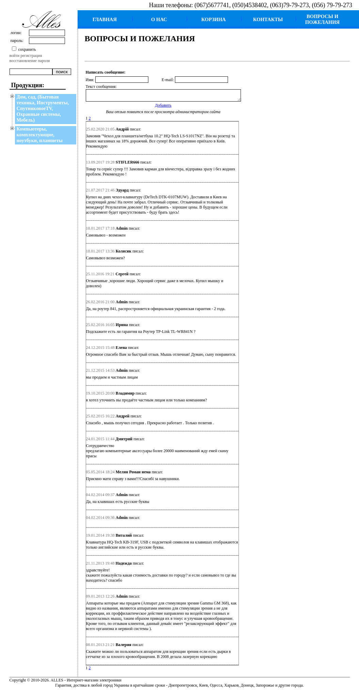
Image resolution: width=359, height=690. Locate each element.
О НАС (159, 19)
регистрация (31, 55)
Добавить (163, 107)
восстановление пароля (30, 60)
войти (15, 55)
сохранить (26, 49)
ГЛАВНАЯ (105, 19)
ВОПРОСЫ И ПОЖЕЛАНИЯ (322, 19)
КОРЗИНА (213, 19)
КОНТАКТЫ (268, 19)
